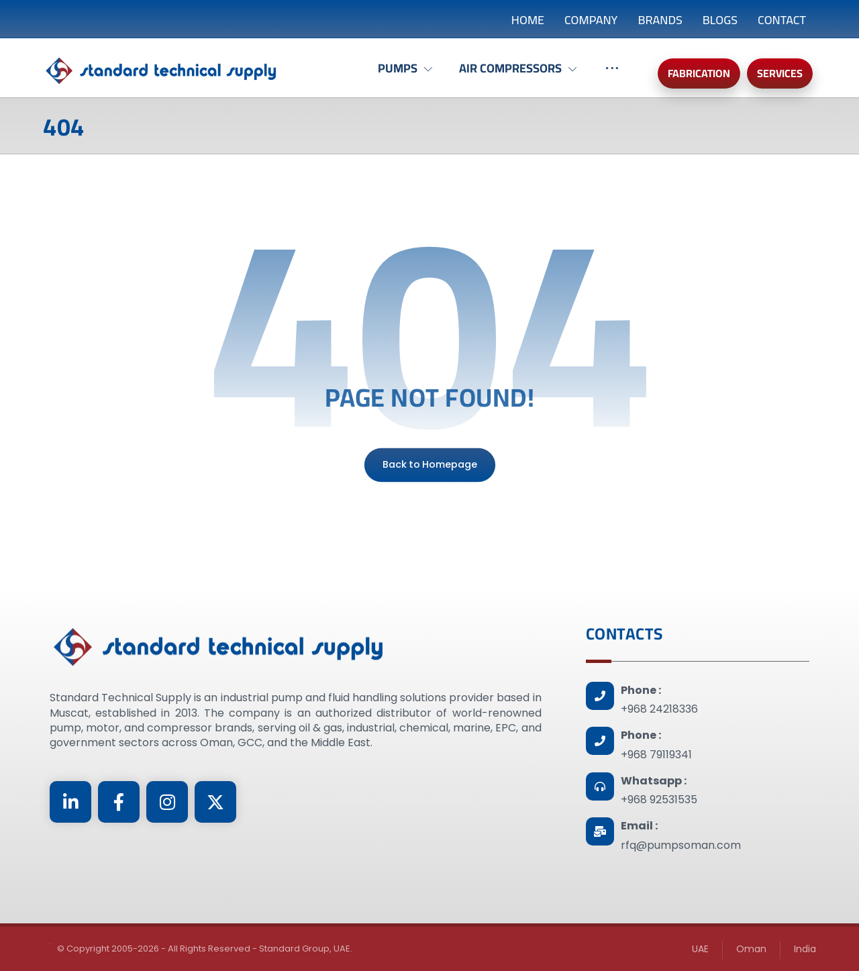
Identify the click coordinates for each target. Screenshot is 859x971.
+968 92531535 (659, 799)
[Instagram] (167, 802)
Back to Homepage (429, 465)
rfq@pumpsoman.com (681, 845)
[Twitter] (215, 802)
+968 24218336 (659, 709)
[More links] (612, 75)
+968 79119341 (656, 754)
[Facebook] (119, 802)
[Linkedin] (70, 802)
